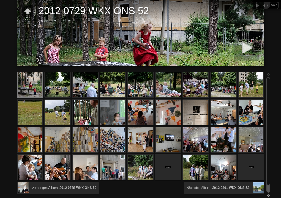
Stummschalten (265, 5)
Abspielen (257, 5)
